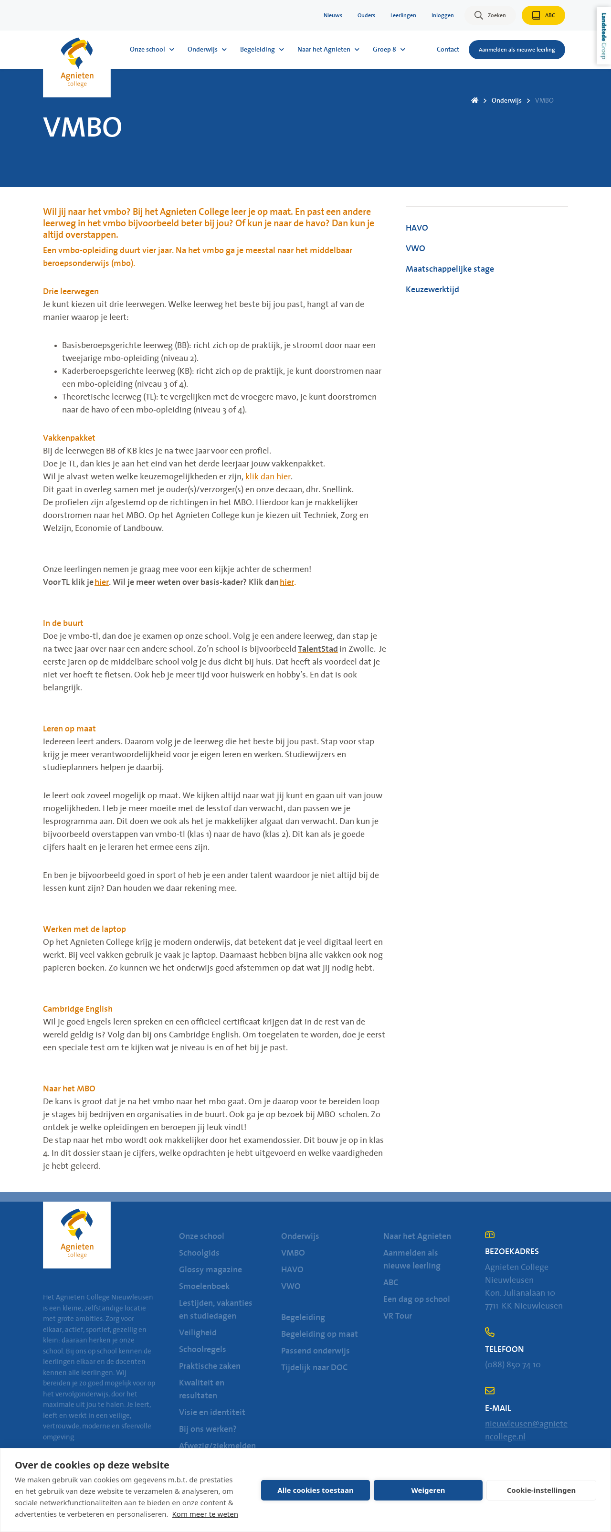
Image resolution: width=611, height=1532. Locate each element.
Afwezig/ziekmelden (217, 1446)
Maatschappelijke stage (450, 269)
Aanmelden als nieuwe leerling (412, 1259)
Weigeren (428, 1490)
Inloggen (443, 15)
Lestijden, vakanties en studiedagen (216, 1310)
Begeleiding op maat (319, 1334)
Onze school (201, 1236)
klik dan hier (268, 477)
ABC (390, 1282)
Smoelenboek (204, 1286)
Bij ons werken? (208, 1429)
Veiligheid (198, 1333)
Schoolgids (199, 1253)
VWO (415, 248)
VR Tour (397, 1316)
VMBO (544, 100)
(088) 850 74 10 (513, 1365)
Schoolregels (202, 1349)
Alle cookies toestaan (315, 1490)
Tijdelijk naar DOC (314, 1367)
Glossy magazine (210, 1270)
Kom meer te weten (205, 1514)
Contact (448, 49)
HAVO (417, 228)
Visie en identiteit (212, 1412)
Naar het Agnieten (417, 1236)
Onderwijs (507, 100)
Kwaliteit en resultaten (201, 1389)
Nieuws (333, 15)
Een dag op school (416, 1299)
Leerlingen (403, 15)
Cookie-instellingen (541, 1490)
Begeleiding (303, 1317)
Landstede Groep (604, 35)
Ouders (366, 15)
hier (102, 582)
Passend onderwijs (315, 1351)
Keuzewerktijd (432, 289)
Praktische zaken (210, 1366)
